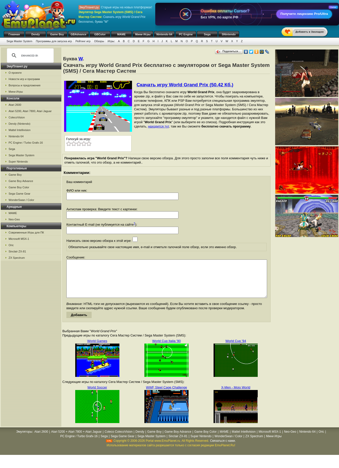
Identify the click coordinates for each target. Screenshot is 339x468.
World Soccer (97, 395)
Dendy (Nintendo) (19, 123)
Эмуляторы (24, 439)
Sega (207, 34)
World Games (97, 348)
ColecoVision (17, 117)
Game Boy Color (19, 187)
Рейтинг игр (83, 41)
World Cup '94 (235, 348)
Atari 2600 (15, 104)
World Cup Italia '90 (166, 348)
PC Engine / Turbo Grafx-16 (26, 142)
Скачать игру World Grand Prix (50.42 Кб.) (185, 84)
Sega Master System (19, 41)
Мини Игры (143, 34)
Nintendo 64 (164, 34)
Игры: (111, 41)
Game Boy (57, 34)
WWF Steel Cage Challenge (166, 395)
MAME (121, 34)
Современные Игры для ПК (26, 232)
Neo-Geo (14, 219)
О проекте (15, 72)
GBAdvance (78, 34)
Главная (14, 34)
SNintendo (229, 34)
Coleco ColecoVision (119, 439)
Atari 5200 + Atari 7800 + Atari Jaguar (76, 439)
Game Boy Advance (21, 181)
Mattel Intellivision (20, 130)
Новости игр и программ (24, 79)
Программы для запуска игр (54, 41)
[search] (29, 56)
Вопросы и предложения (24, 85)
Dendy (35, 34)
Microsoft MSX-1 (19, 238)
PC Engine (186, 34)
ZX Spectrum (17, 257)
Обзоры (99, 41)
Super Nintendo (18, 161)
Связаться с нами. (223, 448)
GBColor (100, 34)
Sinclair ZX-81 (17, 251)
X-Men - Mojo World (235, 395)
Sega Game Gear (19, 193)
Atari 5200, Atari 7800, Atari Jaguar (30, 111)
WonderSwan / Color (21, 199)
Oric (11, 245)
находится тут (158, 126)
